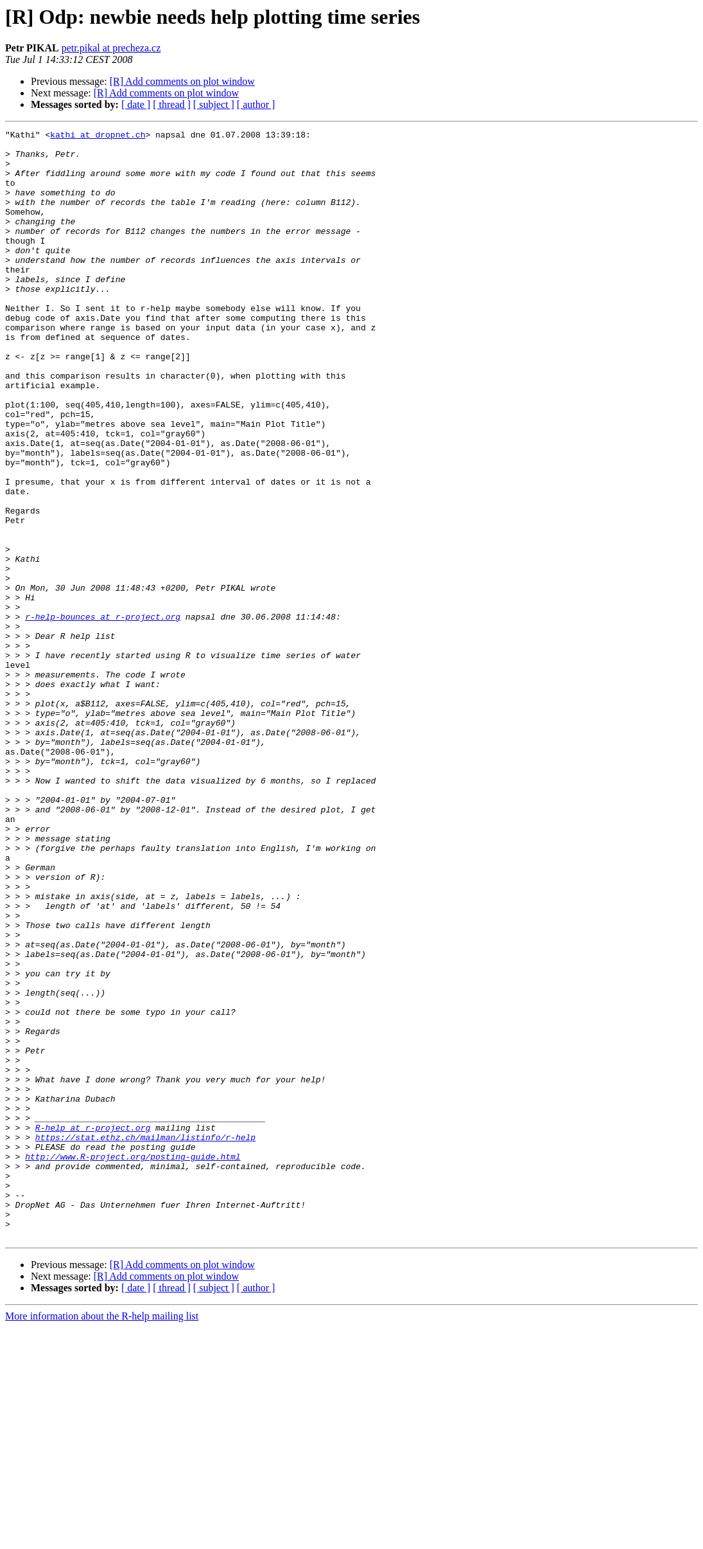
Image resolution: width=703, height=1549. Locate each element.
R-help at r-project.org (92, 1328)
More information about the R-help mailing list (101, 1537)
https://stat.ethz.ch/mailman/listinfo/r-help (145, 1339)
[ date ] (135, 104)
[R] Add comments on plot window (182, 81)
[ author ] (256, 104)
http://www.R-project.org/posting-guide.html (132, 1362)
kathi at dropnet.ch (97, 136)
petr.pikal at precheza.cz (111, 47)
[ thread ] (172, 104)
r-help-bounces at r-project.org (102, 715)
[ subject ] (213, 104)
